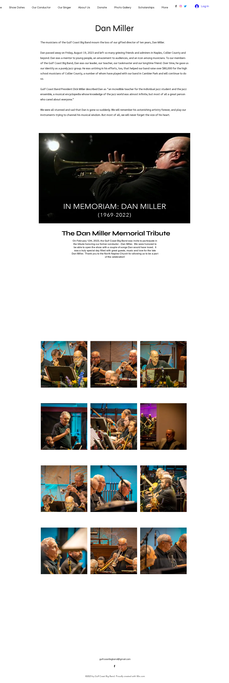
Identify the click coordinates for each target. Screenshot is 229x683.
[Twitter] (185, 6)
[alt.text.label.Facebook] (176, 6)
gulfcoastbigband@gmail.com (115, 659)
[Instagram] (180, 6)
